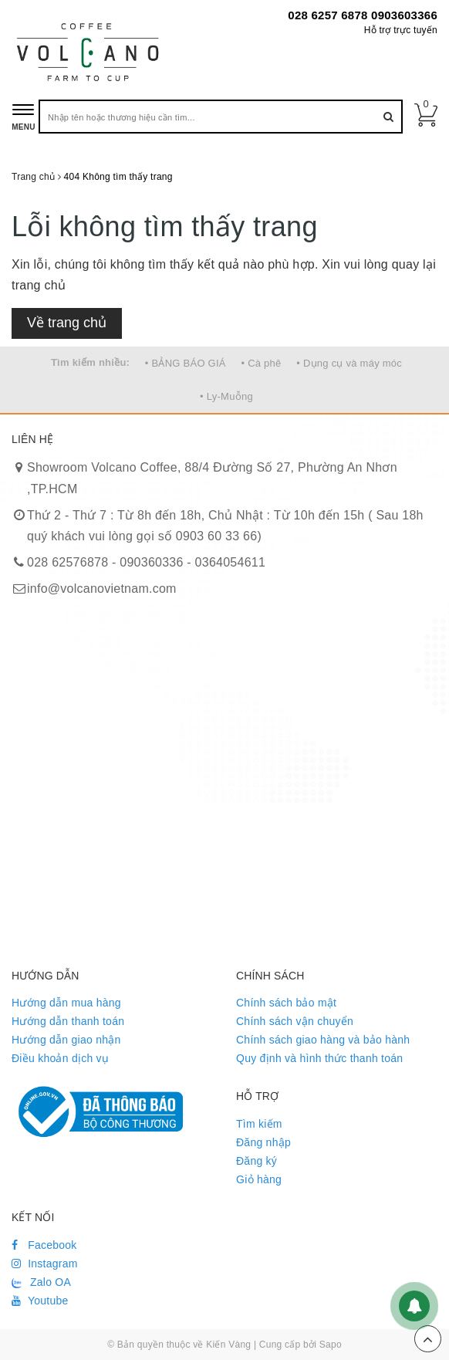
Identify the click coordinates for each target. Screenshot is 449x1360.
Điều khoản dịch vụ (60, 1058)
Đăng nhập (263, 1142)
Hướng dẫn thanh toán (68, 1021)
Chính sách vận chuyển (294, 1021)
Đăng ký (256, 1161)
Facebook (44, 1245)
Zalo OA (41, 1282)
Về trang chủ (66, 322)
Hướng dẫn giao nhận (66, 1040)
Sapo (330, 1344)
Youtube (40, 1300)
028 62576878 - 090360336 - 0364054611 (146, 562)
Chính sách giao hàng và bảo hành (323, 1040)
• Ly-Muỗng (226, 396)
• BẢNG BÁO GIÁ (185, 363)
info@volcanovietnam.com (102, 588)
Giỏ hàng (259, 1179)
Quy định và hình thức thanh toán (319, 1058)
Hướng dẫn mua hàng (66, 1002)
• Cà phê (261, 363)
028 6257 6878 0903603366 (362, 15)
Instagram (45, 1263)
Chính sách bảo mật (286, 1002)
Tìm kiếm (259, 1124)
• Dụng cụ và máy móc (349, 363)
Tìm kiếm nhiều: (90, 362)
